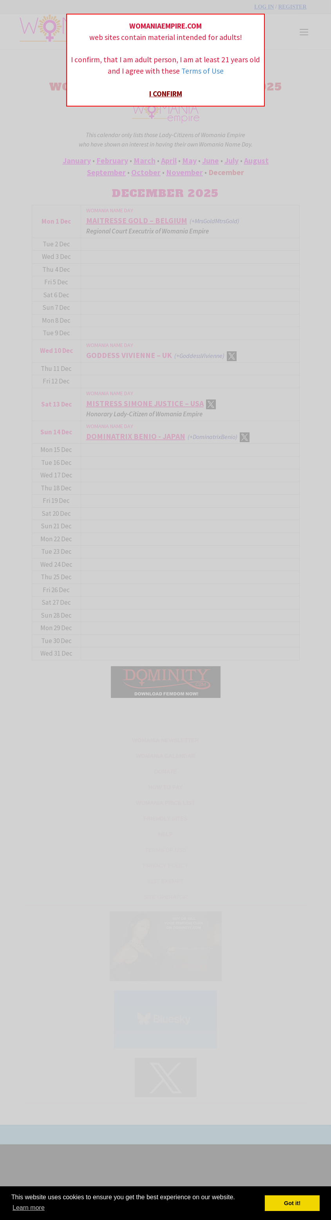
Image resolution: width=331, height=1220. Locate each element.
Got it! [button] (292, 1203)
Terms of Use (202, 71)
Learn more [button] (29, 1207)
